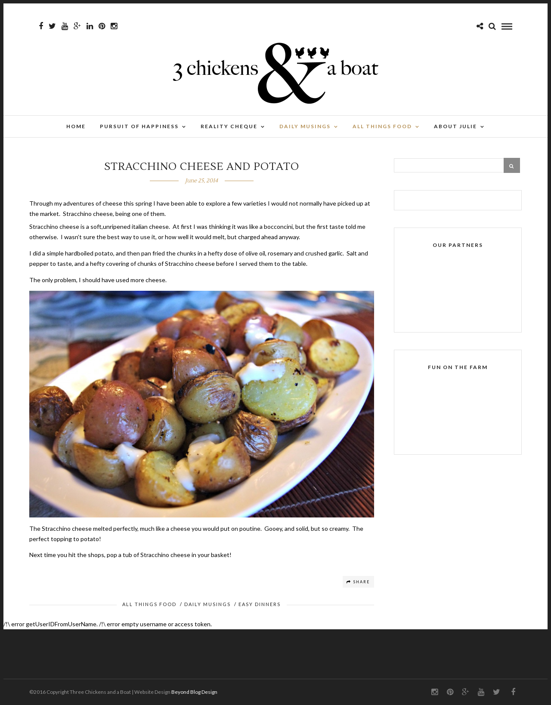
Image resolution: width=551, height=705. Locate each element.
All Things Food (382, 126)
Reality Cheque (229, 126)
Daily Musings (305, 126)
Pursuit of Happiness (139, 126)
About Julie (455, 126)
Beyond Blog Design (194, 692)
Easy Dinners (259, 604)
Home (76, 126)
